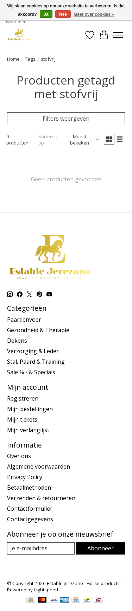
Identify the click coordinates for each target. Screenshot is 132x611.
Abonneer (100, 548)
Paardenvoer (24, 319)
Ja (46, 14)
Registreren (22, 398)
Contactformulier (29, 508)
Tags (30, 59)
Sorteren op (47, 139)
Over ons (19, 456)
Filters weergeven (66, 118)
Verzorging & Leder (33, 351)
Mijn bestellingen (30, 409)
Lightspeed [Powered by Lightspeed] (46, 589)
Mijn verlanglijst (28, 430)
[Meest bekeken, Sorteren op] (82, 139)
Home (13, 59)
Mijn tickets (22, 419)
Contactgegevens (30, 519)
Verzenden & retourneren (41, 498)
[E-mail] (41, 548)
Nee (63, 14)
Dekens (17, 340)
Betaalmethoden (29, 487)
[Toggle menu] (118, 35)
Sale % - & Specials (31, 372)
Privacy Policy (24, 477)
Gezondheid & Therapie (38, 330)
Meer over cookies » (94, 14)
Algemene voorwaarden (38, 466)
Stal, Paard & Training (36, 361)
